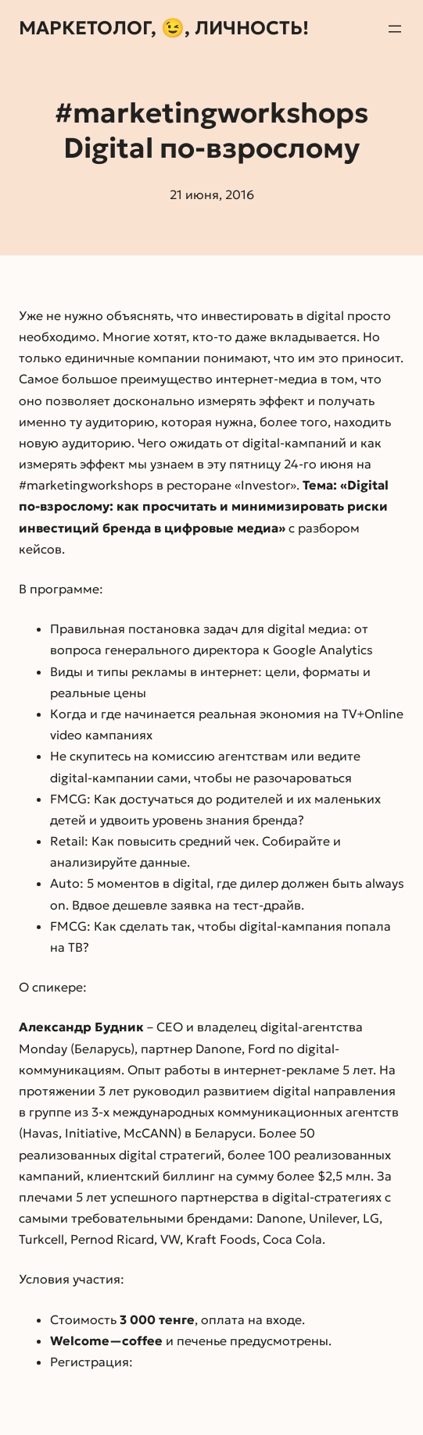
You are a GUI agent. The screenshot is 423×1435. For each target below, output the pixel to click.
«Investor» (265, 485)
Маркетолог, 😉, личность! (164, 28)
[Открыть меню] (394, 29)
